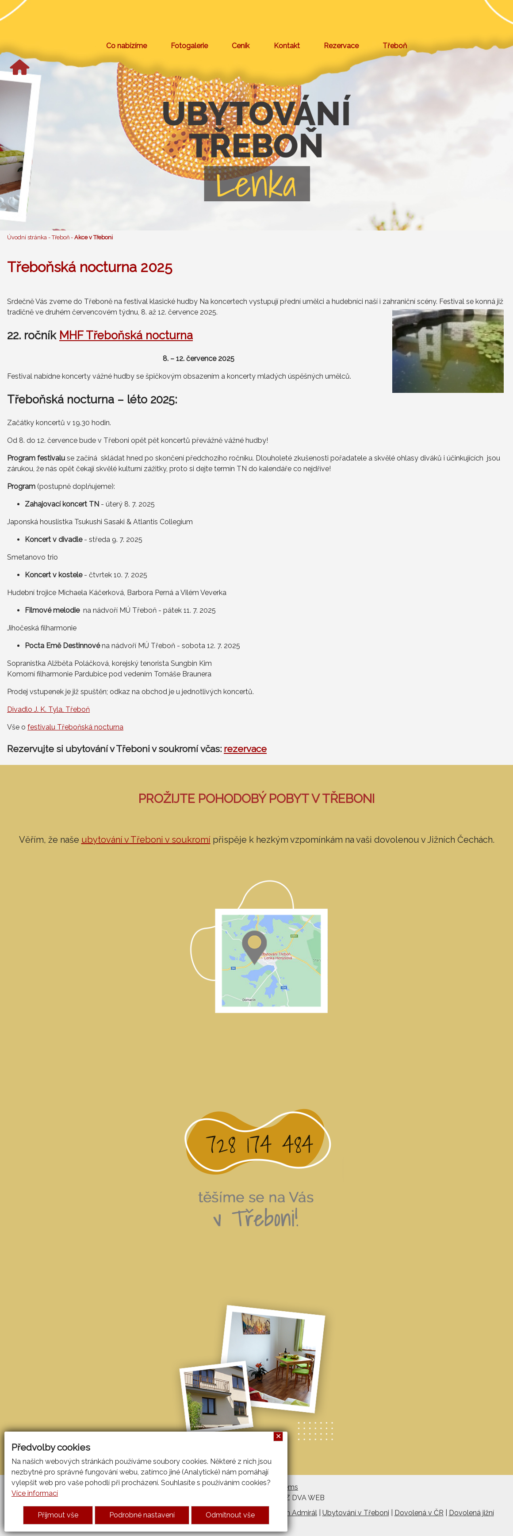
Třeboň (395, 46)
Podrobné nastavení (142, 1515)
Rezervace (341, 46)
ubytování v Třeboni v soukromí (146, 839)
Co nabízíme (126, 46)
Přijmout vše (58, 1515)
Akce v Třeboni (93, 237)
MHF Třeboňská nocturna (126, 335)
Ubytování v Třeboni (355, 1513)
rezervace (245, 748)
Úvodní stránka (27, 237)
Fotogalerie (189, 46)
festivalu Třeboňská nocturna (75, 727)
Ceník (240, 46)
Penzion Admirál (290, 1513)
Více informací (34, 1493)
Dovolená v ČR (419, 1513)
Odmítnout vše (230, 1515)
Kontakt (287, 46)
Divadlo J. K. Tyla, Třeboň (48, 709)
